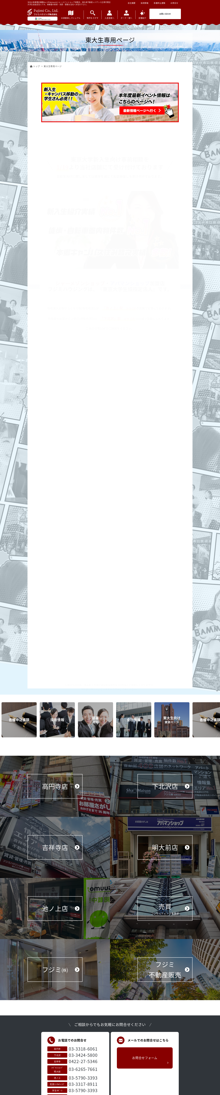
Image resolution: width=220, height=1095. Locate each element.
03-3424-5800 (83, 1065)
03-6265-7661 (83, 1079)
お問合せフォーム (144, 1073)
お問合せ (174, 3)
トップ (36, 66)
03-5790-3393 (83, 1088)
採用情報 (144, 3)
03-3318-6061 (83, 1059)
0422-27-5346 (83, 1071)
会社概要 (132, 3)
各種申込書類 (159, 3)
